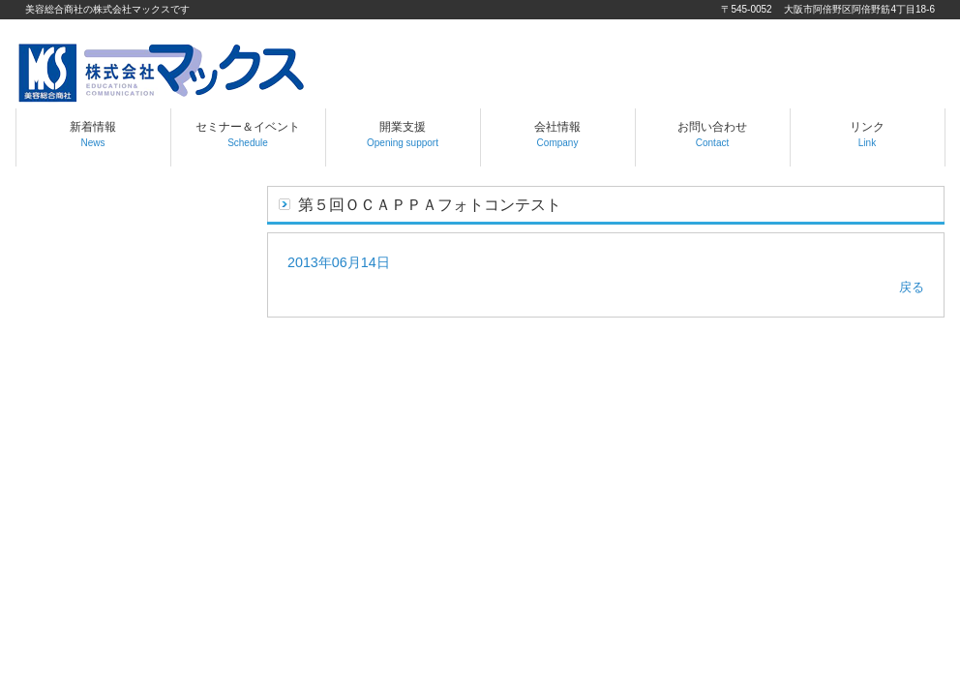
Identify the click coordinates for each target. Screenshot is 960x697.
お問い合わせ (712, 134)
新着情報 (93, 134)
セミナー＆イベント (247, 134)
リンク (867, 134)
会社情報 (557, 134)
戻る (911, 287)
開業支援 (402, 134)
